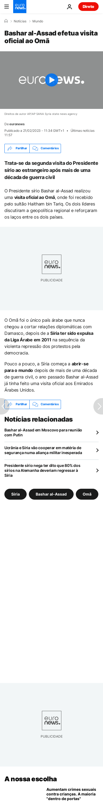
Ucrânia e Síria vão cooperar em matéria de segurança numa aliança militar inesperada (43, 450)
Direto (88, 6)
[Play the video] (51, 80)
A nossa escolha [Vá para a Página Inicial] (30, 779)
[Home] (6, 21)
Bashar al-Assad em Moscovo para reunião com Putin (43, 432)
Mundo (37, 21)
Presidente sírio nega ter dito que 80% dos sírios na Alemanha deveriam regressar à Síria (42, 470)
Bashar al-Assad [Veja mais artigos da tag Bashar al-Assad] (51, 494)
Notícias (20, 21)
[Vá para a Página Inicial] (19, 6)
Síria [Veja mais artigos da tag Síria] (15, 494)
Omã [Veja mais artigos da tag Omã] (87, 494)
